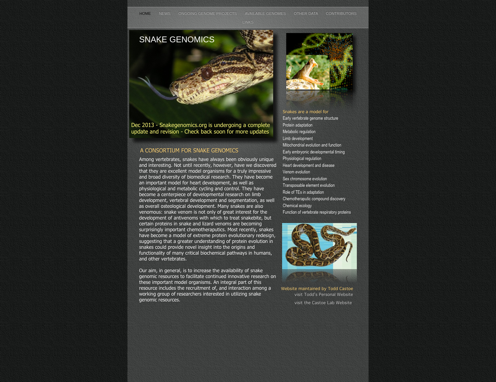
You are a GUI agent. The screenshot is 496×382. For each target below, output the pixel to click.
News (165, 13)
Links (248, 22)
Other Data (306, 13)
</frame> (319, 319)
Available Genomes (266, 13)
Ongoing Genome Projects (208, 13)
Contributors (341, 13)
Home (146, 13)
